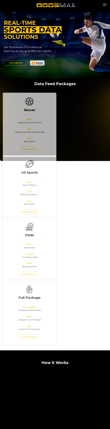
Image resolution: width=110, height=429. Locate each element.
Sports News (66, 422)
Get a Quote (16, 63)
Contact (55, 422)
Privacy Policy (44, 422)
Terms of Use (30, 422)
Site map (9, 422)
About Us (19, 422)
